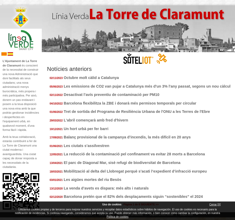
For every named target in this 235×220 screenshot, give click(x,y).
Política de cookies (117, 216)
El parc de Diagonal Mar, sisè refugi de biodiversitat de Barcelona (122, 163)
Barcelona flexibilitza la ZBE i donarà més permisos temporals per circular (130, 103)
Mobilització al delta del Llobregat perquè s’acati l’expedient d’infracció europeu (135, 171)
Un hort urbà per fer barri (86, 129)
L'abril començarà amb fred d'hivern (96, 120)
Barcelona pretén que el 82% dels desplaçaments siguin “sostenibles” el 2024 (133, 196)
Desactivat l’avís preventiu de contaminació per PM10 (111, 95)
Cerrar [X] (215, 204)
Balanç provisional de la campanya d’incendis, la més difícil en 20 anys (127, 137)
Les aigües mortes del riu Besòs (92, 180)
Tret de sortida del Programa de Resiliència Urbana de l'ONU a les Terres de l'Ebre (137, 111)
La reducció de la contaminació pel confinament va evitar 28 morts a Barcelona (134, 154)
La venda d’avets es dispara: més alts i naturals (106, 188)
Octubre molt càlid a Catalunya (91, 78)
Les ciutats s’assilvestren (86, 146)
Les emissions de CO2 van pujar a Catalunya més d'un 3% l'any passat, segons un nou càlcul (147, 86)
